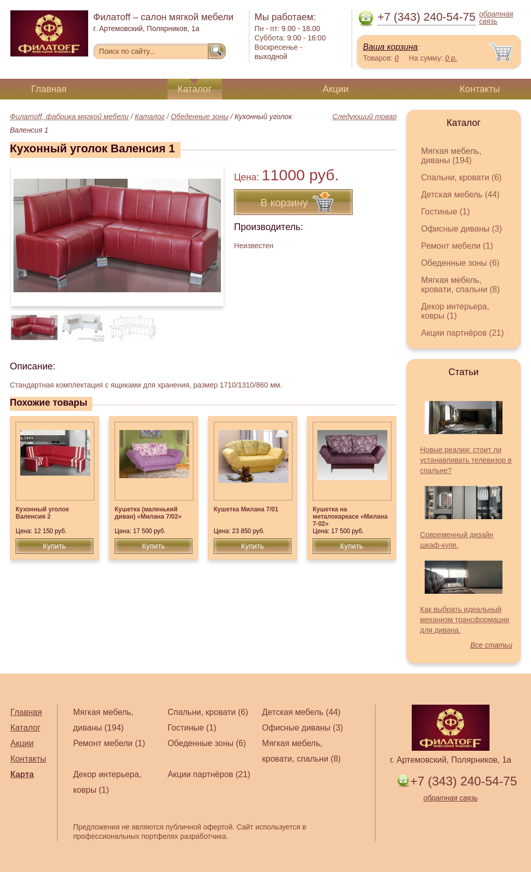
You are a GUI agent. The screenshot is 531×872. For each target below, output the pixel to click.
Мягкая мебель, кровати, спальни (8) (460, 285)
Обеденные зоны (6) (460, 263)
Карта (22, 774)
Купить (54, 546)
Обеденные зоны (199, 116)
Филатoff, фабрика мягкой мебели (69, 116)
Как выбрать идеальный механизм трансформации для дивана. (464, 619)
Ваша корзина (390, 46)
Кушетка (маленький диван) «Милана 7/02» (148, 513)
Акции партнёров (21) (462, 332)
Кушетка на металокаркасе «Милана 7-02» (350, 516)
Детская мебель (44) (460, 194)
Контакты (479, 89)
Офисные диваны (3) (461, 228)
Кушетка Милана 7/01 (246, 509)
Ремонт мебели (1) (457, 245)
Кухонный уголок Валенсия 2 (42, 513)
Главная (49, 89)
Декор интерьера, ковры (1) (455, 311)
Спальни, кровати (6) (461, 177)
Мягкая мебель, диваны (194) (451, 156)
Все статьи (491, 645)
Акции (335, 89)
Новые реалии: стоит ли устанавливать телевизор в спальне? (466, 460)
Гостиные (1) (445, 211)
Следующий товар (364, 116)
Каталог (195, 89)
